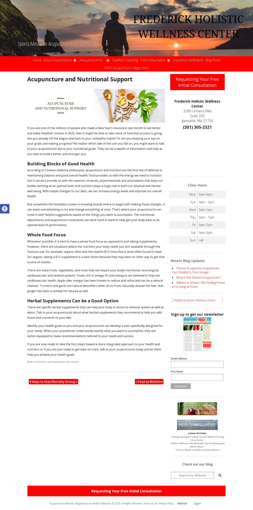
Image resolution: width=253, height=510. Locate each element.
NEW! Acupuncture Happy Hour (126, 68)
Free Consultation (152, 60)
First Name (177, 371)
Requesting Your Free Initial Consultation (197, 82)
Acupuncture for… (91, 60)
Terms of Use (150, 503)
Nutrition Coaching (125, 60)
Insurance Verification (188, 60)
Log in (197, 503)
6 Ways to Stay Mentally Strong (53, 382)
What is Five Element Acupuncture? (198, 277)
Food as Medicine (149, 382)
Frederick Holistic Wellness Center (194, 300)
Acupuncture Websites (61, 503)
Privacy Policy (166, 503)
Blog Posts (213, 60)
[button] (4, 208)
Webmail (182, 503)
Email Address (179, 358)
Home (37, 60)
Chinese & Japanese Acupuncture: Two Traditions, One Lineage (196, 270)
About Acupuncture (57, 60)
